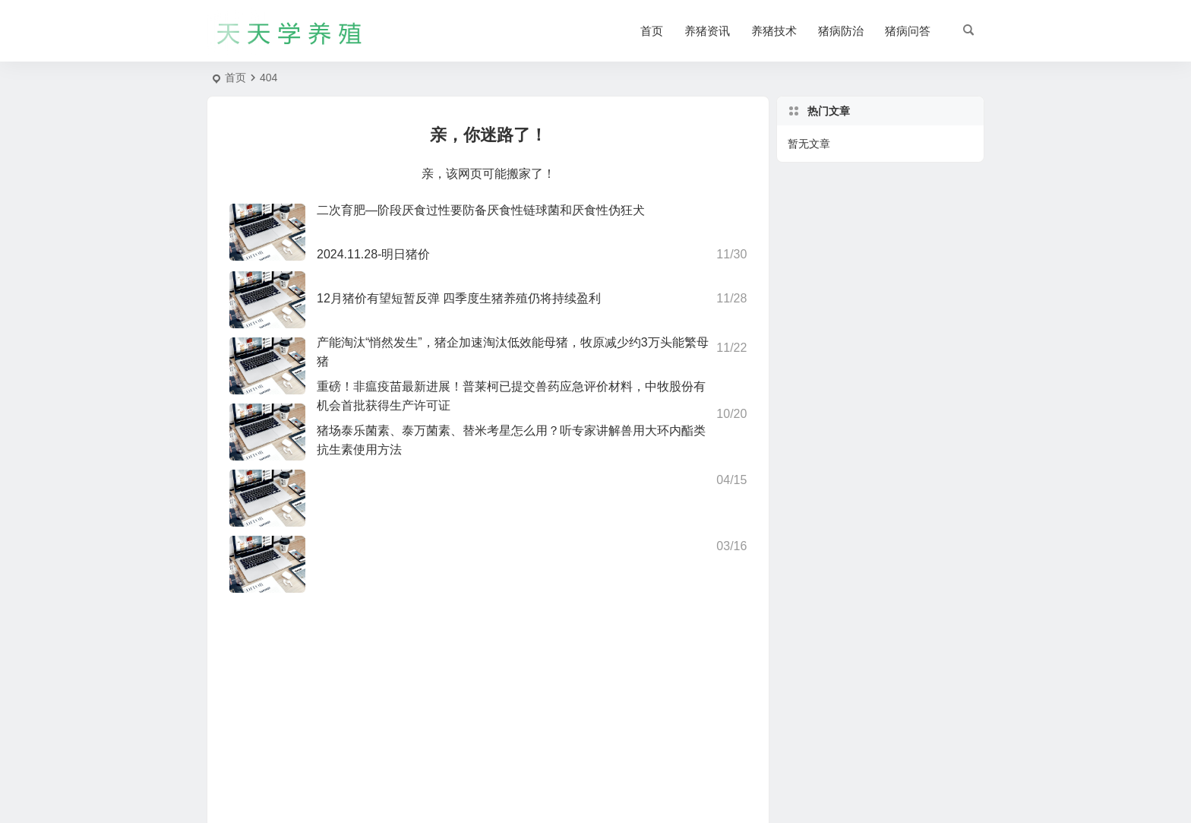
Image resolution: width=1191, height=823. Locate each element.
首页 (651, 30)
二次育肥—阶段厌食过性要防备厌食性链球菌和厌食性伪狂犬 (481, 210)
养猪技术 (774, 30)
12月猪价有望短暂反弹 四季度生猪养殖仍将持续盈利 (459, 298)
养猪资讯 (707, 30)
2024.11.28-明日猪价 (373, 254)
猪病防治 (841, 30)
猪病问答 (907, 30)
